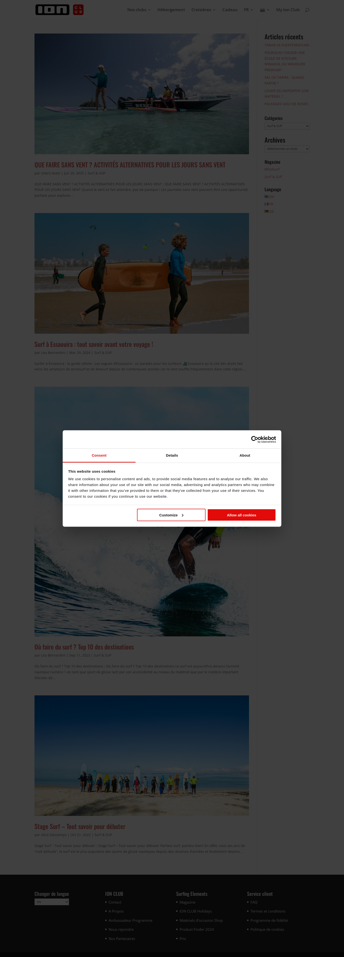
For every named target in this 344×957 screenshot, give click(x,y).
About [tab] (245, 455)
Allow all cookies (241, 515)
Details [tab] (172, 455)
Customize (171, 515)
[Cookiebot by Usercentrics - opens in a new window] (254, 439)
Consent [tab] (99, 455)
